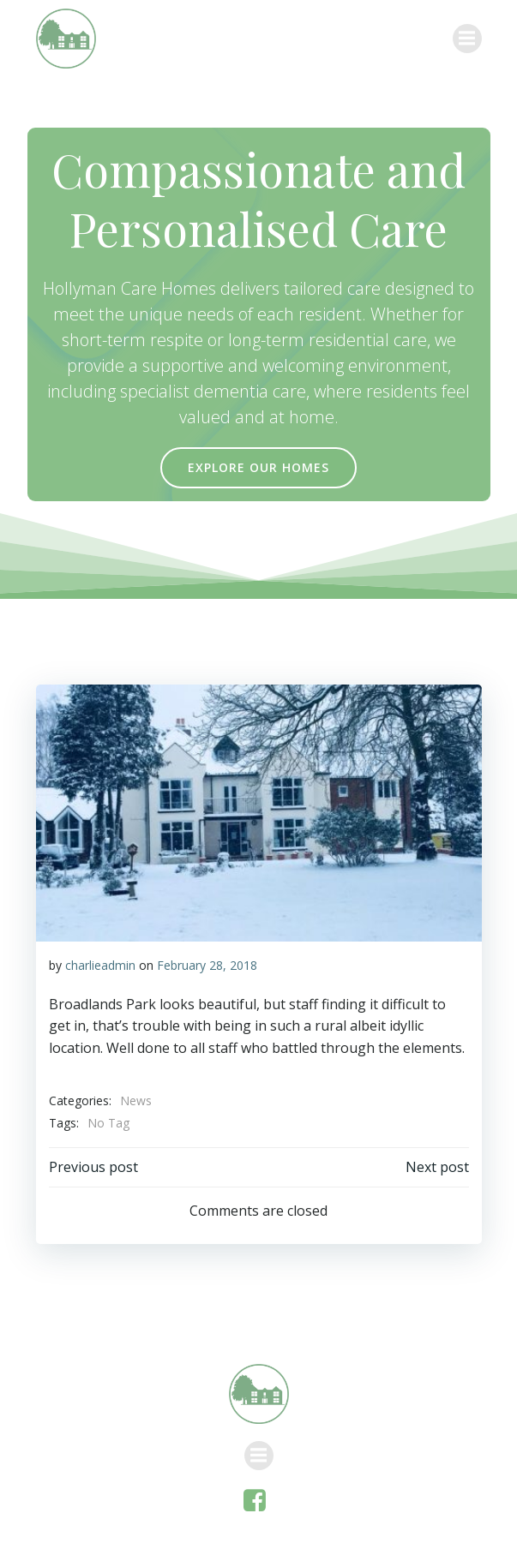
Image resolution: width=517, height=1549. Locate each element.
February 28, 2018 (207, 965)
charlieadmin (100, 965)
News (136, 1100)
